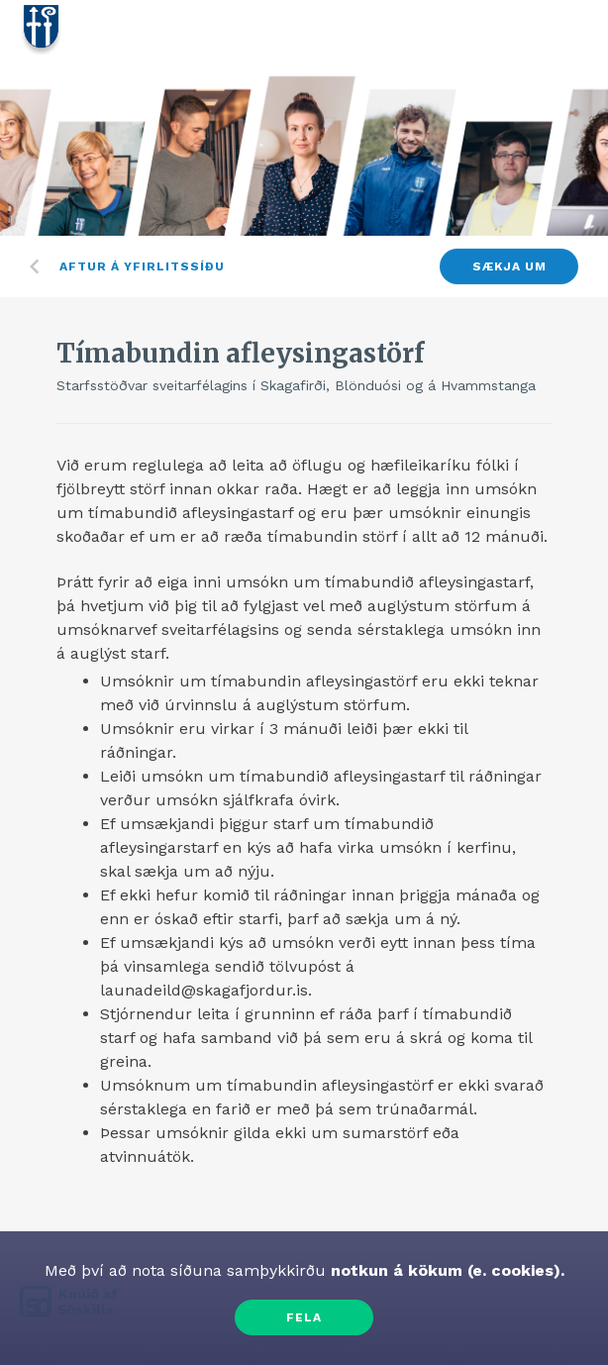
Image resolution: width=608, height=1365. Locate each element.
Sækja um (509, 266)
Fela (304, 1317)
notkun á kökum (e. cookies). (445, 1270)
